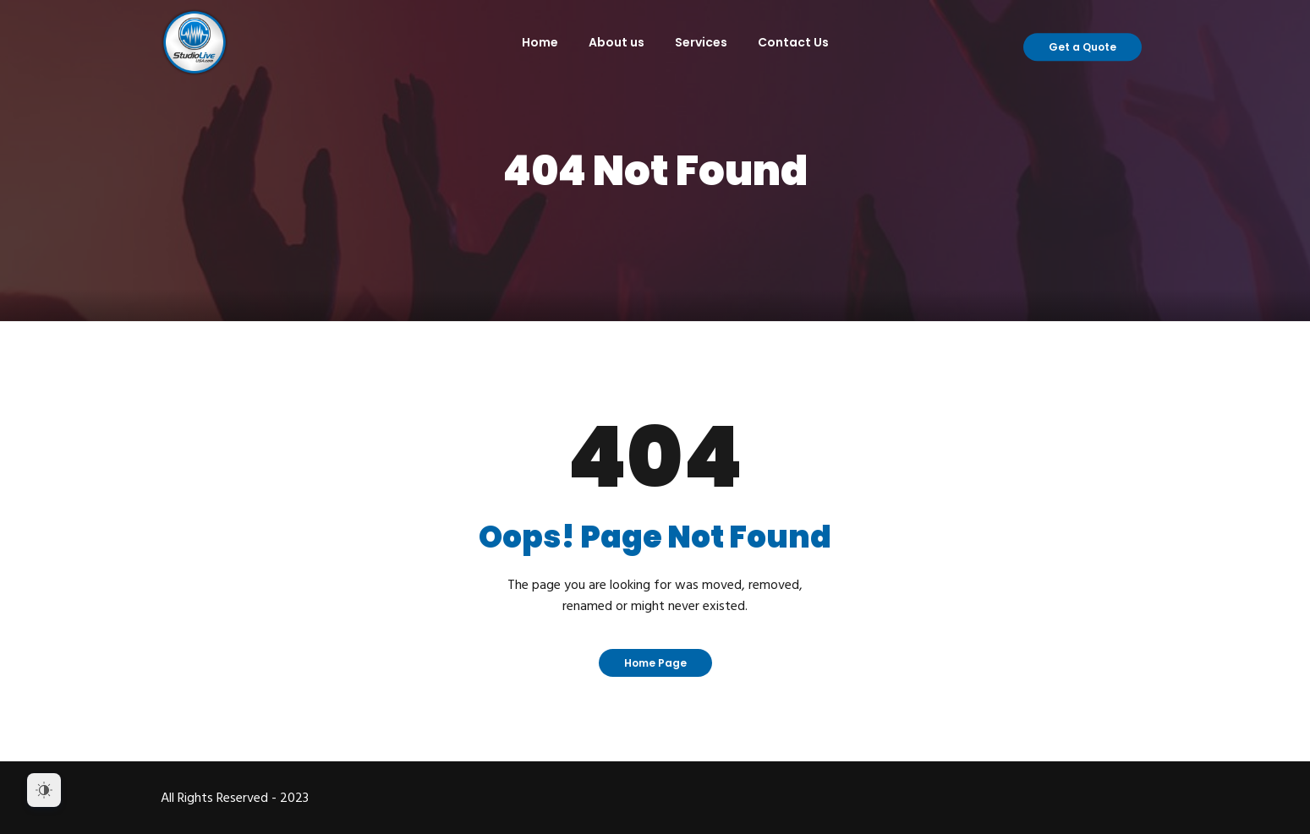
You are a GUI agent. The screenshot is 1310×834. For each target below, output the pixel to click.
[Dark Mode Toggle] (44, 790)
